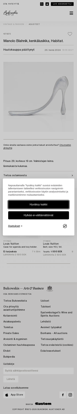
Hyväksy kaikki (38, 204)
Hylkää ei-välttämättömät (38, 215)
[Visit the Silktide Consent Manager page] (65, 226)
